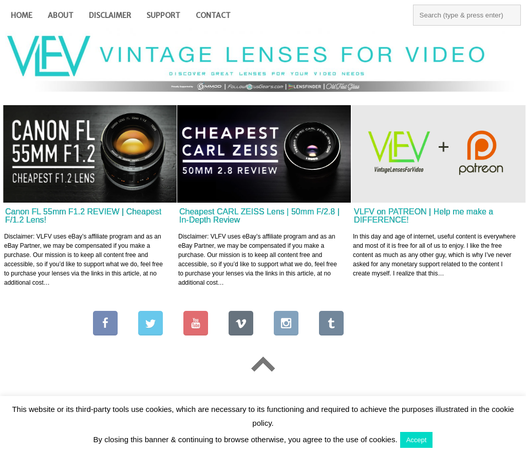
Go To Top (263, 364)
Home (21, 15)
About (60, 15)
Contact (213, 15)
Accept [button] (416, 440)
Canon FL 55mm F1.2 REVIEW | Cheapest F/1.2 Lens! (83, 215)
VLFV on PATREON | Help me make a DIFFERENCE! (423, 215)
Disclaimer (110, 15)
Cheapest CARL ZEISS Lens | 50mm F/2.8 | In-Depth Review (259, 215)
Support (163, 15)
